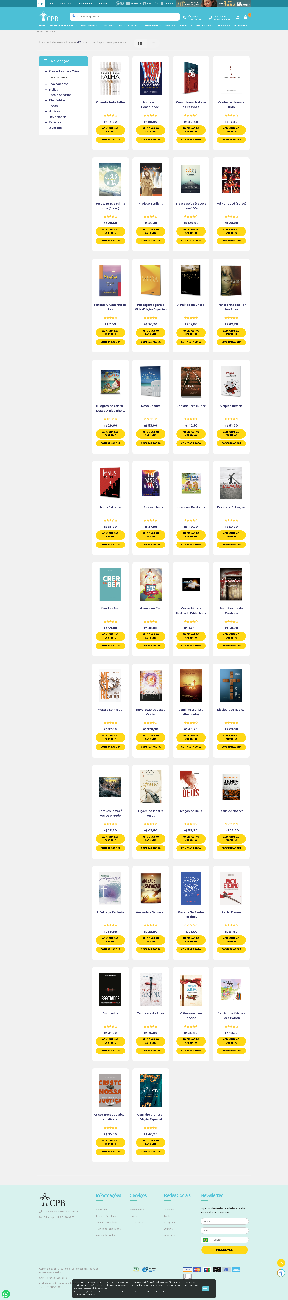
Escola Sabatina (129, 25)
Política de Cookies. (99, 1288)
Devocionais (204, 25)
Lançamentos (90, 25)
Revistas (224, 25)
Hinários (186, 25)
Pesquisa (50, 32)
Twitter (168, 1216)
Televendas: (58, 1212)
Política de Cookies (106, 1235)
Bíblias (109, 25)
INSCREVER (224, 1249)
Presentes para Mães (63, 25)
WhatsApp (169, 1235)
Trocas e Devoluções (107, 1216)
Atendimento (137, 1210)
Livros (170, 25)
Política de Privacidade (108, 1229)
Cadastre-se (136, 1223)
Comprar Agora (110, 139)
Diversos (240, 25)
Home (42, 25)
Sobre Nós (101, 1210)
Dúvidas (134, 1216)
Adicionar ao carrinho (110, 130)
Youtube (168, 1229)
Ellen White (153, 25)
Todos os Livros (58, 77)
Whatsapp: (56, 1217)
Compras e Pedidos (106, 1223)
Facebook (169, 1210)
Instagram (169, 1223)
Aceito (205, 1288)
